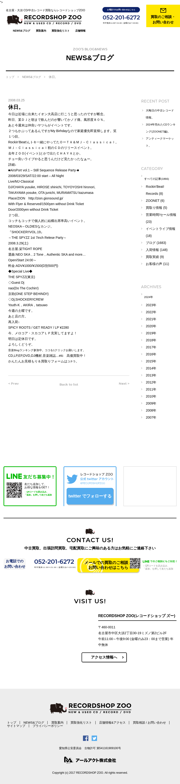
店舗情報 (80, 22)
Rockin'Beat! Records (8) (155, 190)
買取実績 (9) (155, 257)
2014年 (151, 367)
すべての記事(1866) (160, 180)
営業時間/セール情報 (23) (161, 218)
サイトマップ (139, 721)
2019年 (151, 332)
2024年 (151, 297)
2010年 (151, 395)
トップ (10, 72)
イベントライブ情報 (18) (160, 233)
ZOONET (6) (155, 201)
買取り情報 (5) (156, 208)
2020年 (151, 325)
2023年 (151, 304)
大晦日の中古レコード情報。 (160, 109)
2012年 (151, 381)
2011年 (151, 388)
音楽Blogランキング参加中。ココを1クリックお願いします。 (53, 345)
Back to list (68, 379)
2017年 (151, 346)
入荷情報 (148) (157, 250)
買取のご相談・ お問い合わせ (163, 19)
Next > (122, 379)
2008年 (151, 409)
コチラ (72, 356)
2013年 (151, 374)
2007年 (151, 416)
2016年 (151, 353)
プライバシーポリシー (18, 724)
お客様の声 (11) (157, 264)
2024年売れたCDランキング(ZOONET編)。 (160, 127)
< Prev (15, 379)
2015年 (151, 360)
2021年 (151, 318)
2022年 (151, 311)
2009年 (151, 402)
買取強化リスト (61, 22)
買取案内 (41, 22)
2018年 (151, 339)
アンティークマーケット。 (160, 144)
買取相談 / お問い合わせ (114, 721)
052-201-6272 (121, 17)
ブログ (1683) (156, 243)
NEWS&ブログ (21, 22)
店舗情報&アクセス (85, 721)
